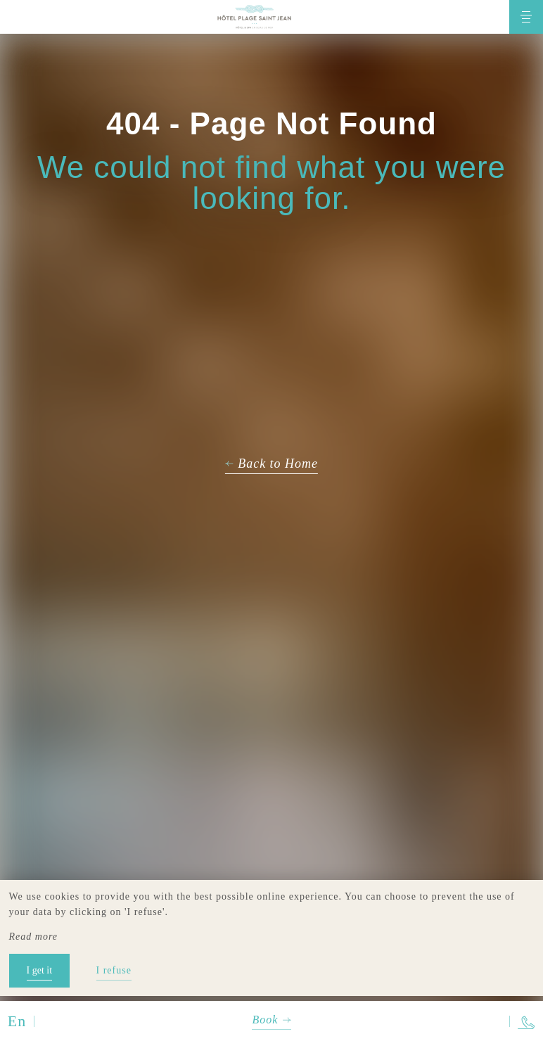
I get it (40, 970)
